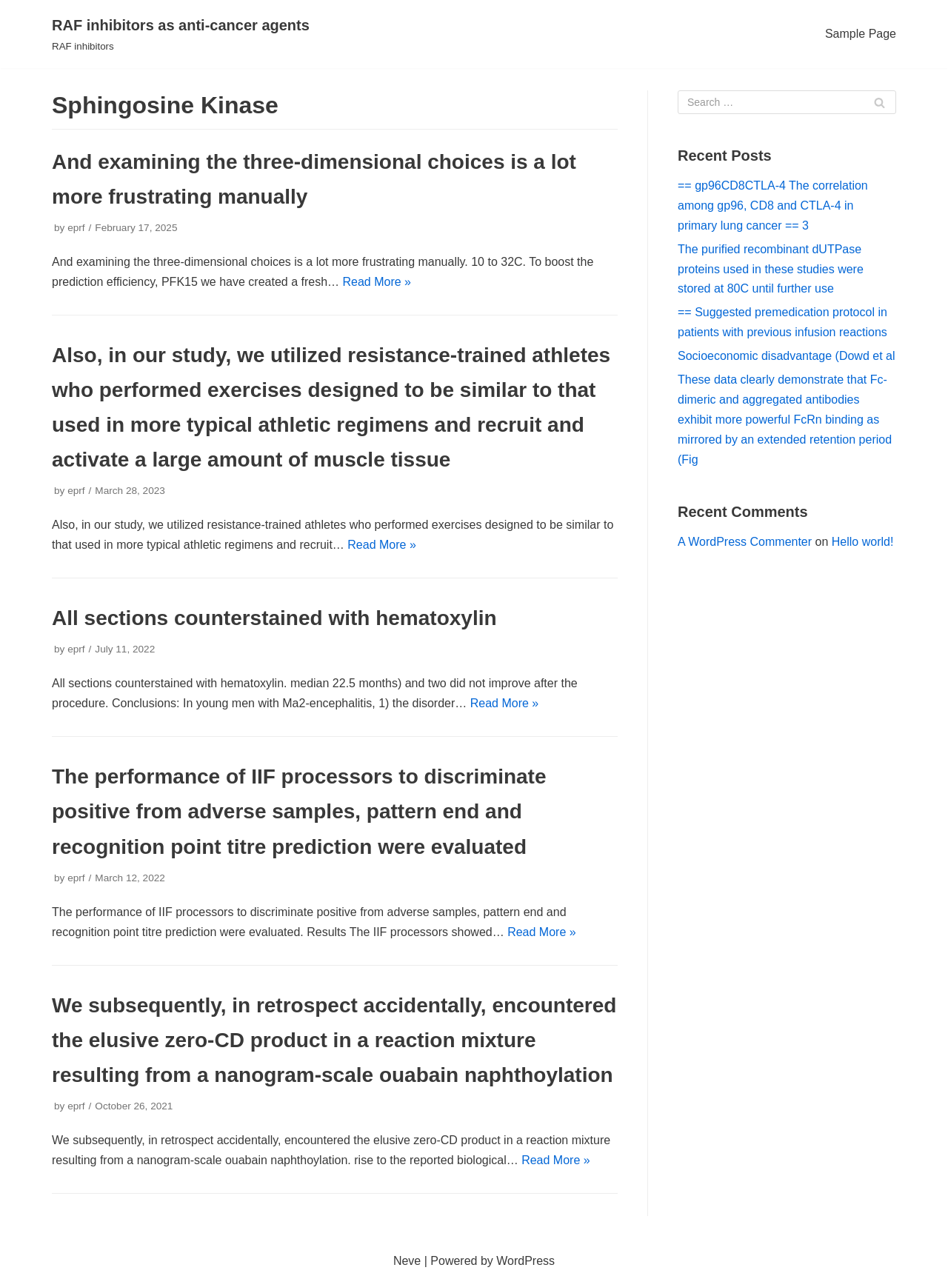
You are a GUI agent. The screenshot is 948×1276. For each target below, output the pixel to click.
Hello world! (863, 541)
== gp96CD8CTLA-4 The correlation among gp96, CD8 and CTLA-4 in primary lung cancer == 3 (773, 205)
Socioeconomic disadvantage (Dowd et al (786, 356)
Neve (407, 1261)
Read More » (377, 281)
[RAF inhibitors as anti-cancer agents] (181, 34)
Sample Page (860, 33)
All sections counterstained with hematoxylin (274, 618)
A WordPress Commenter (745, 541)
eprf (75, 227)
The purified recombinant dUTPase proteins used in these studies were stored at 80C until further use (771, 269)
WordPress (525, 1261)
